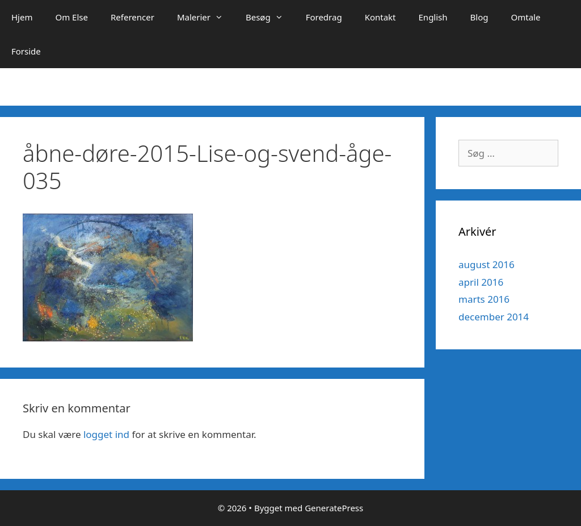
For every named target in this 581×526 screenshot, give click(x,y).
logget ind (106, 434)
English (433, 17)
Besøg (270, 17)
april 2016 (480, 282)
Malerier (205, 17)
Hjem (21, 17)
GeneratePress (334, 508)
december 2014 (493, 316)
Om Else (71, 17)
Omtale (525, 17)
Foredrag (324, 17)
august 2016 (486, 264)
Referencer (132, 17)
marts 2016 (484, 299)
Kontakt (380, 17)
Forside (26, 51)
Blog (479, 17)
